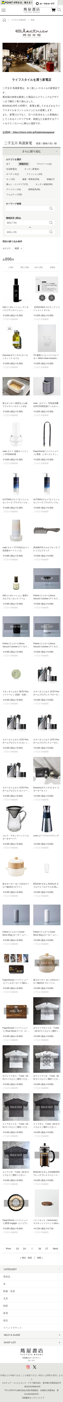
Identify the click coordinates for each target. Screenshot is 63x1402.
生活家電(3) (11, 169)
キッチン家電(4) (31, 169)
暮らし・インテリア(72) (17, 184)
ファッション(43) (34, 174)
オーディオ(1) (12, 174)
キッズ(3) (10, 179)
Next (55, 1248)
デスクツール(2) (44, 164)
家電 (5, 1313)
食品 (5, 1320)
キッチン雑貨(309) (44, 184)
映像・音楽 (9, 1291)
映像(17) (50, 179)
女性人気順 (38, 267)
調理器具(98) (34, 189)
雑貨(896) (23, 164)
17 (46, 1248)
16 (39, 1248)
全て (8, 164)
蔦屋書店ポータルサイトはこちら (31, 1354)
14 (24, 1248)
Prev (8, 1248)
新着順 (52, 267)
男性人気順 (24, 267)
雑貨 (18, 248)
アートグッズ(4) (13, 189)
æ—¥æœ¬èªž (45, 3)
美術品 (6, 1276)
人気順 (10, 267)
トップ (4, 20)
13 (17, 1248)
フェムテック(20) (14, 194)
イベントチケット (12, 1327)
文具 (5, 1298)
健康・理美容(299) (30, 179)
